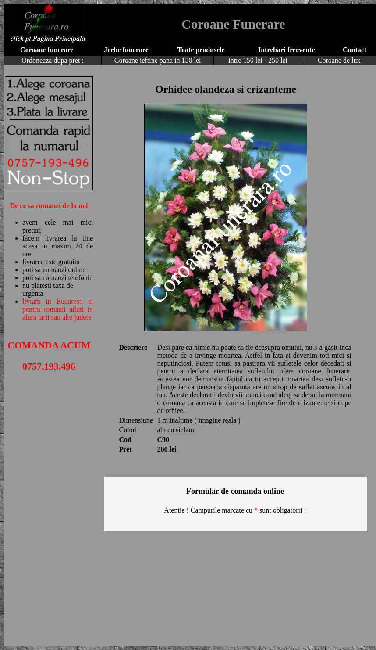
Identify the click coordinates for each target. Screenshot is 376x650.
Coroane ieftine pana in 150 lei (157, 60)
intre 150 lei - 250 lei (257, 60)
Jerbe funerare (126, 50)
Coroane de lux (339, 60)
